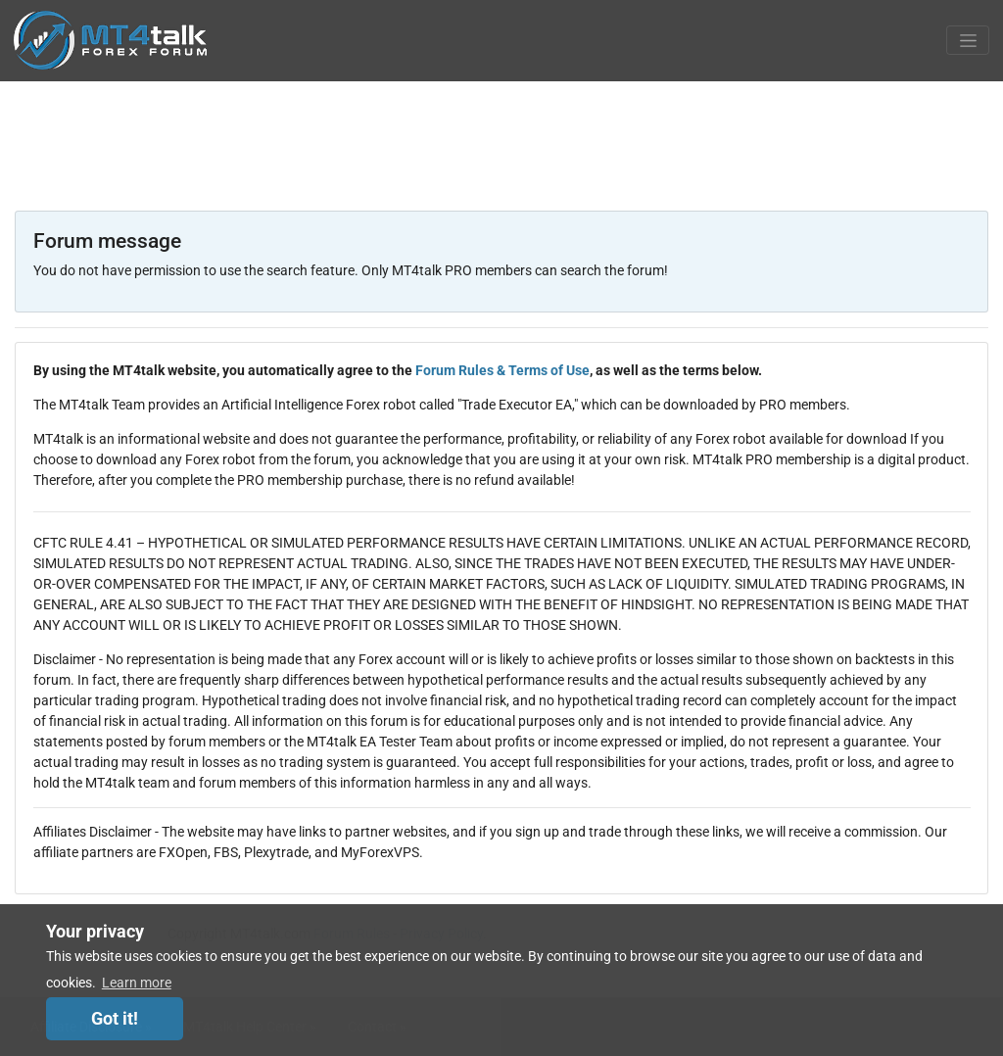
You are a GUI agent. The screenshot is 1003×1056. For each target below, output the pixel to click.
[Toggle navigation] (967, 40)
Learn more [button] (136, 982)
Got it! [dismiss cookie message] (114, 1019)
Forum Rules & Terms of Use (502, 370)
